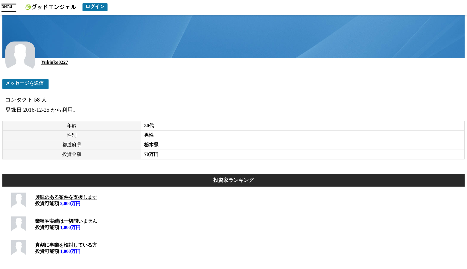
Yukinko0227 (54, 62)
